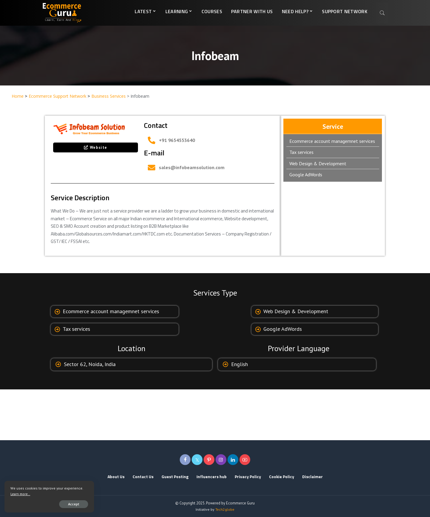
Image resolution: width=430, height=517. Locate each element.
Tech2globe (224, 509)
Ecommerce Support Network (57, 96)
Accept (73, 504)
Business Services (108, 96)
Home (18, 96)
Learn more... (20, 494)
